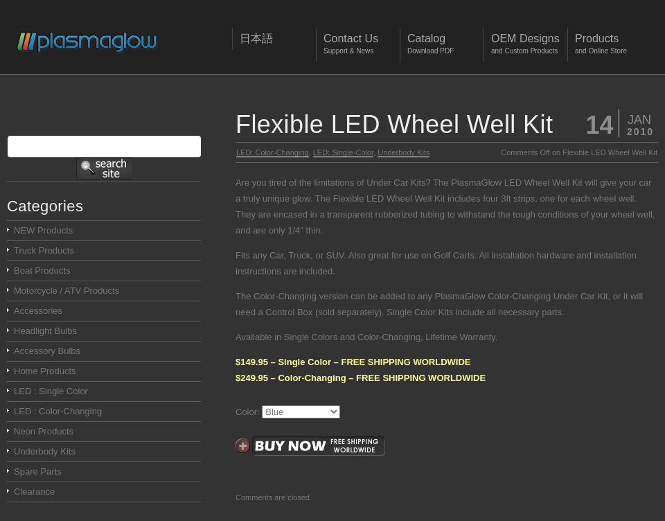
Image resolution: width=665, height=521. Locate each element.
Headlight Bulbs (45, 331)
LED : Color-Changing (58, 411)
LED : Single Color (51, 391)
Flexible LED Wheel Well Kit (394, 124)
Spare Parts (38, 471)
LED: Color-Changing (272, 152)
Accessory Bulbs (47, 351)
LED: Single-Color (343, 152)
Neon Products (43, 431)
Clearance (34, 491)
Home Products (45, 371)
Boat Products (42, 270)
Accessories (38, 311)
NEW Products (43, 230)
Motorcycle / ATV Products (66, 290)
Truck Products (44, 250)
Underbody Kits (403, 152)
